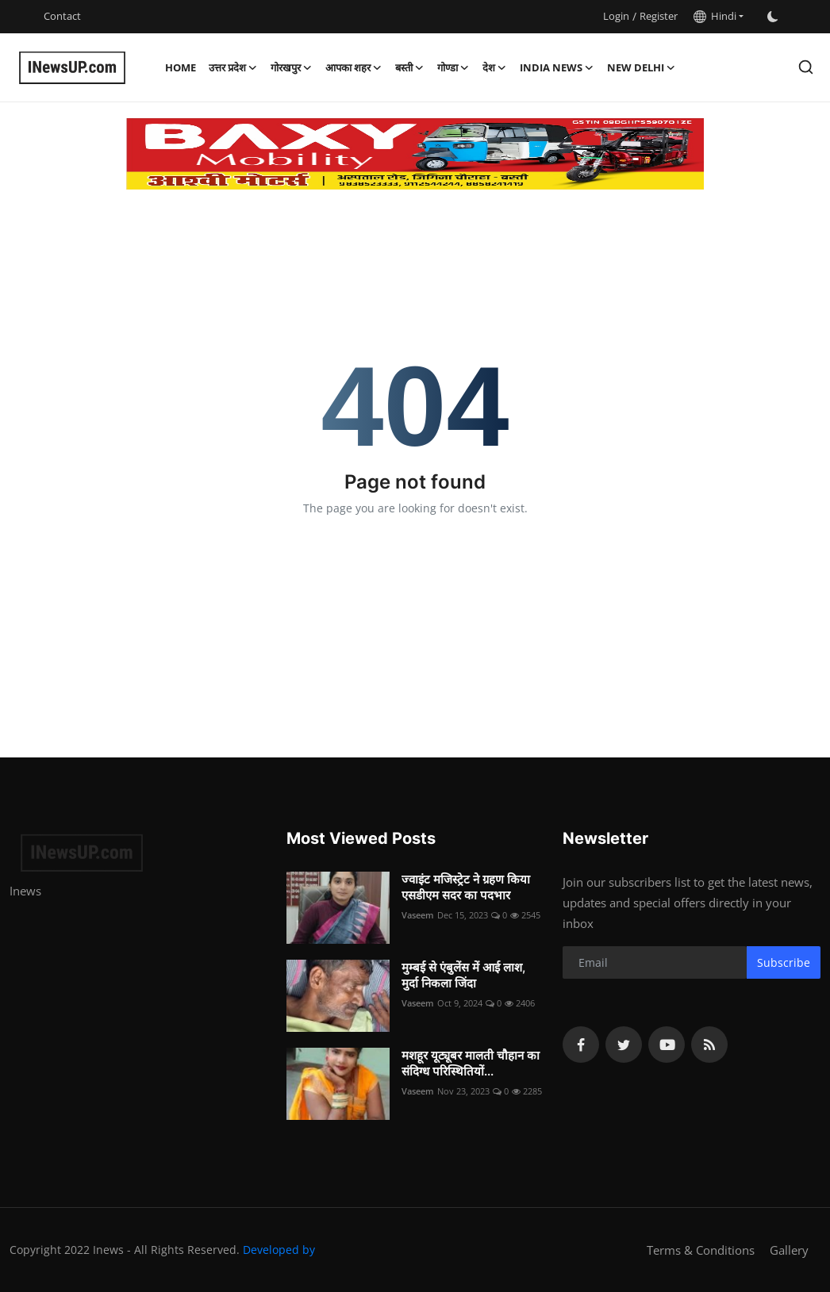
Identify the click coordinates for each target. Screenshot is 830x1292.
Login (616, 16)
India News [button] (557, 67)
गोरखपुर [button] (292, 67)
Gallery (789, 1250)
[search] (805, 67)
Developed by (279, 1249)
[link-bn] (415, 154)
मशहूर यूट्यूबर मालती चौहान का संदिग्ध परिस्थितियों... (471, 1063)
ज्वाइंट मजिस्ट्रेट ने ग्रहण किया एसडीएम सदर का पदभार (466, 887)
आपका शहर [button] (353, 67)
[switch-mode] (772, 16)
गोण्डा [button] (453, 67)
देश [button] (494, 67)
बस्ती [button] (410, 67)
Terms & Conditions (701, 1250)
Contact (62, 16)
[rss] (709, 1044)
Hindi (715, 16)
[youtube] (666, 1044)
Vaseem (418, 915)
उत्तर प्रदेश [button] (233, 67)
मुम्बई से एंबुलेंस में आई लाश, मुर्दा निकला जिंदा (463, 975)
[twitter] (623, 1044)
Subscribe (783, 962)
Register (659, 16)
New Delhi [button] (641, 67)
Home (180, 67)
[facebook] (581, 1044)
